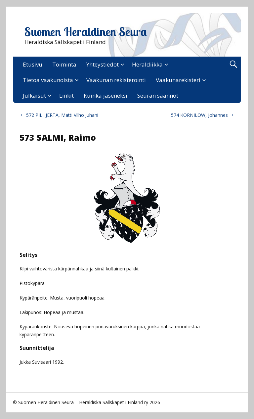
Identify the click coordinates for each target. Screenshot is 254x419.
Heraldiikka (147, 64)
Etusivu (32, 64)
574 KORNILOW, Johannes (199, 115)
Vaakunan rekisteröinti (116, 80)
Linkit (66, 95)
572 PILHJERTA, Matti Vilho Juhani (62, 115)
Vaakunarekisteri (178, 80)
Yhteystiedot (102, 64)
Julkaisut (34, 95)
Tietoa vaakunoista (48, 80)
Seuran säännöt (157, 95)
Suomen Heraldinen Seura (85, 31)
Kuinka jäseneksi (105, 95)
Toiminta (64, 64)
